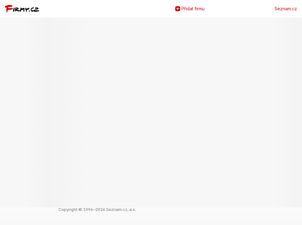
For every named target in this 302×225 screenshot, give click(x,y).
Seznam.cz (286, 8)
